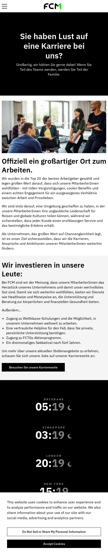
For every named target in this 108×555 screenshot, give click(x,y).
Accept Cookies (54, 544)
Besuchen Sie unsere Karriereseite (33, 367)
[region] (54, 523)
